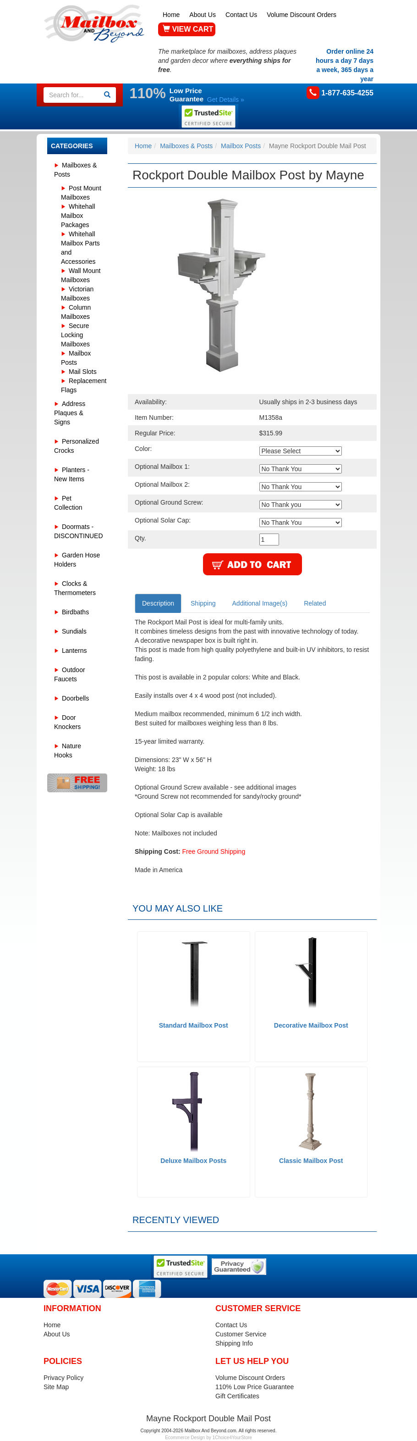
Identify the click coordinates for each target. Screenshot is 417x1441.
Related (315, 603)
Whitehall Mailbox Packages (78, 215)
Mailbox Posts (241, 146)
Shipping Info (234, 1343)
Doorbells (75, 698)
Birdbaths (75, 612)
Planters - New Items (71, 474)
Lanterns (74, 650)
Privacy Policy (63, 1377)
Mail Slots (83, 371)
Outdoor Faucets (69, 674)
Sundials (74, 631)
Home (171, 14)
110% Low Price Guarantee (254, 1387)
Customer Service (240, 1334)
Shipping (203, 603)
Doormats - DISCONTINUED (78, 531)
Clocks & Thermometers (75, 588)
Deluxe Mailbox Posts (193, 1160)
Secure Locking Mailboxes (75, 335)
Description (158, 603)
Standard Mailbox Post (193, 1025)
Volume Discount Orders (301, 14)
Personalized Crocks (76, 446)
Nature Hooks (67, 750)
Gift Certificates (237, 1396)
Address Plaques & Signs (69, 413)
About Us (202, 14)
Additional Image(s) (260, 603)
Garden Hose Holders (77, 559)
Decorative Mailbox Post (311, 1025)
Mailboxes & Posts (75, 169)
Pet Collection (68, 503)
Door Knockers (67, 722)
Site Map (56, 1387)
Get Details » (225, 99)
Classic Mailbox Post (311, 1160)
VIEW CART (188, 29)
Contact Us (241, 14)
